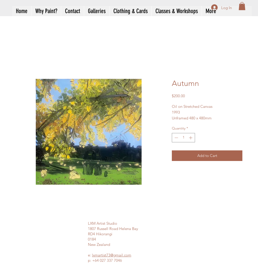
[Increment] (191, 137)
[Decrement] (176, 137)
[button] (242, 6)
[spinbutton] (183, 137)
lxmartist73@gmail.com (111, 255)
